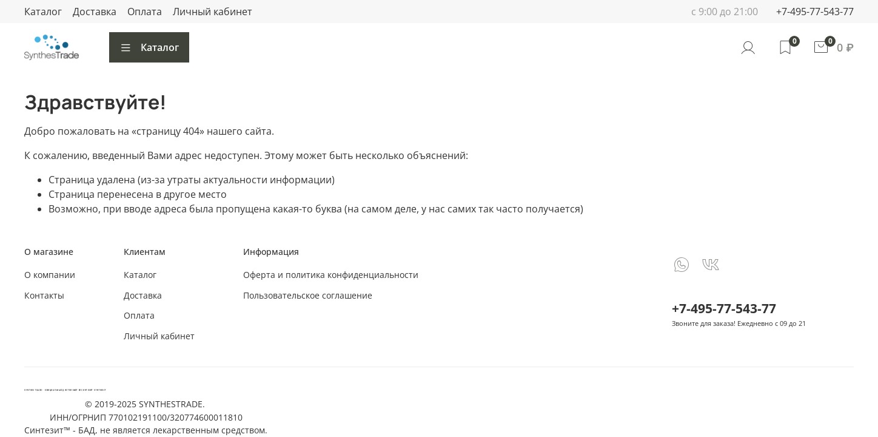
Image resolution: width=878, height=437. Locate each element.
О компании (49, 274)
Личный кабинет (212, 11)
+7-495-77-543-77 (815, 11)
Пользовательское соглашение (307, 295)
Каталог (43, 11)
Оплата (144, 11)
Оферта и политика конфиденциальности (330, 274)
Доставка (94, 11)
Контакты (44, 295)
